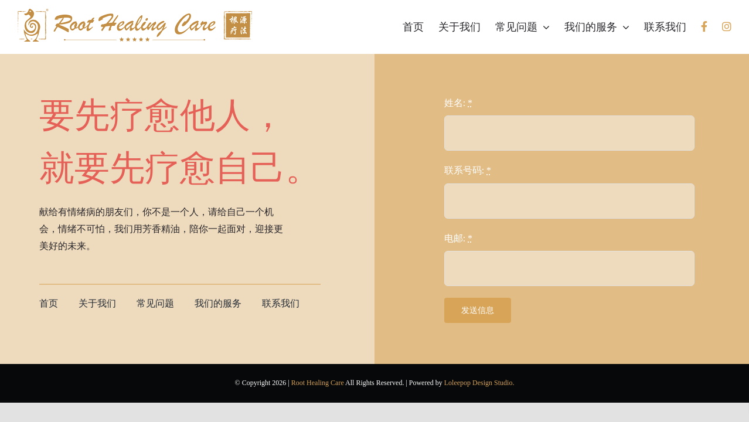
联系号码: (467, 170)
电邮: (458, 238)
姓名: (458, 103)
